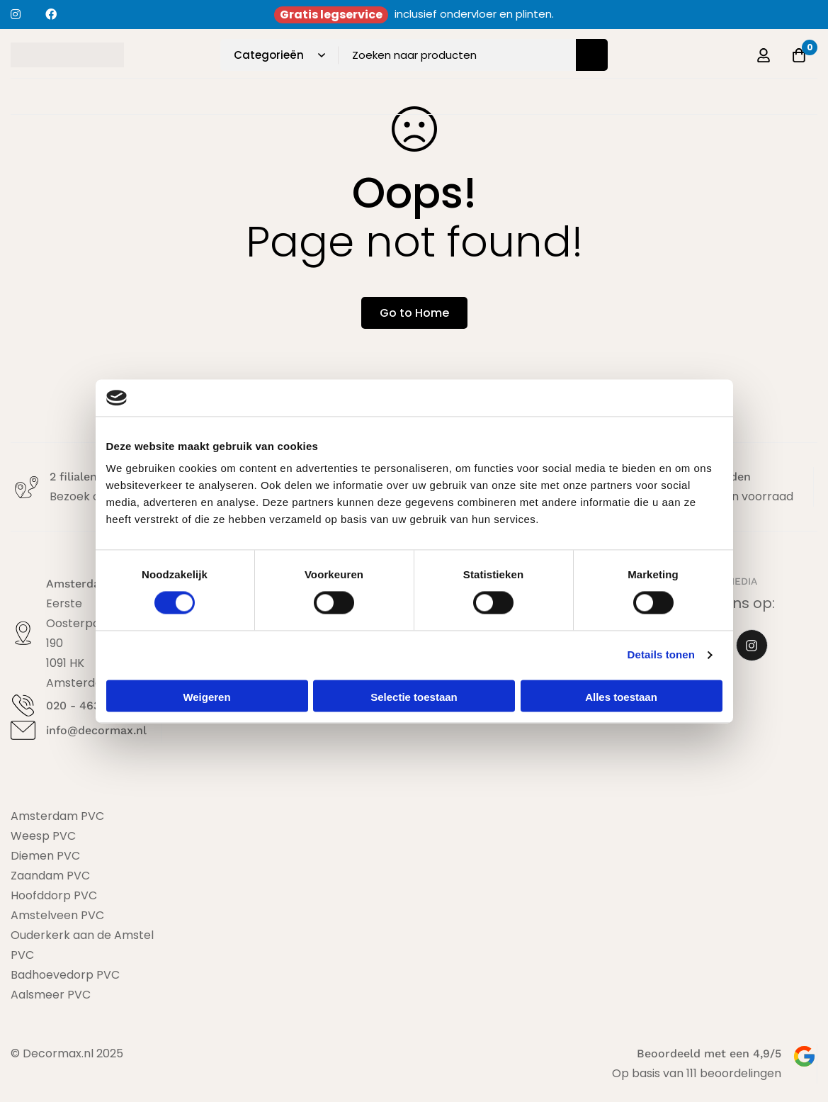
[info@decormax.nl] (23, 730)
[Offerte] (799, 55)
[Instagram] (752, 645)
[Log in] (763, 55)
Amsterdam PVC (57, 816)
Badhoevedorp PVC (65, 975)
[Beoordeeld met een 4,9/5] (804, 1056)
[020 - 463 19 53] (23, 705)
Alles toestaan (621, 697)
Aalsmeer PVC (51, 994)
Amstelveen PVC (57, 915)
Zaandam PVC (50, 875)
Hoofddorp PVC (54, 895)
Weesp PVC (43, 836)
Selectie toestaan (414, 697)
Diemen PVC (45, 856)
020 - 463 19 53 (88, 705)
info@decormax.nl (96, 730)
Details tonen (661, 655)
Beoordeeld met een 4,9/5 (709, 1053)
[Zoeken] (592, 55)
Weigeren (206, 697)
